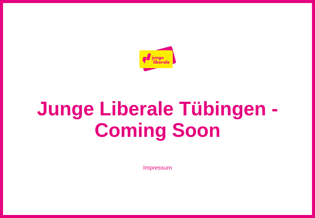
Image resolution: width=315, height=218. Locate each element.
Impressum (157, 167)
